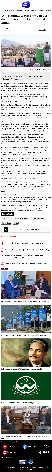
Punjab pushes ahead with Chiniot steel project (18, 403)
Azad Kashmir (39, 218)
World (26, 10)
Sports (33, 10)
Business (41, 10)
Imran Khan (6, 223)
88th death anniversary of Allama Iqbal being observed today (23, 369)
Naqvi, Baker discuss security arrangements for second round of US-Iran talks (25, 437)
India (16, 223)
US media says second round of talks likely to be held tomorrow (24, 335)
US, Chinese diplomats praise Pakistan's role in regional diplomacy (25, 302)
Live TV (11, 10)
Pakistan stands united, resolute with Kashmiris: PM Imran (26, 264)
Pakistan (19, 10)
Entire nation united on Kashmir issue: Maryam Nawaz (24, 243)
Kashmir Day (6, 218)
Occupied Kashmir (21, 218)
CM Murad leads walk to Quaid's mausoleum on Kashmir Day (27, 250)
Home (6, 10)
